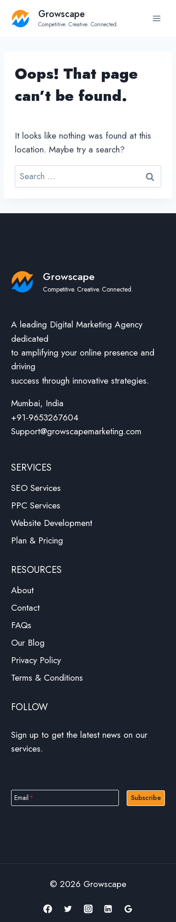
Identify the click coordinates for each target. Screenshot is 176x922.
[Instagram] (88, 908)
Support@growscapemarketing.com (76, 431)
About (22, 590)
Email (24, 797)
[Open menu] (156, 18)
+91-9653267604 (44, 417)
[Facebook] (48, 908)
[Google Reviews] (128, 908)
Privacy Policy (36, 660)
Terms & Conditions (47, 677)
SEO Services (36, 488)
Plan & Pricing (37, 540)
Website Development (51, 523)
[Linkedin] (108, 908)
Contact (25, 607)
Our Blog (28, 642)
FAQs (21, 625)
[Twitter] (67, 908)
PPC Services (35, 505)
